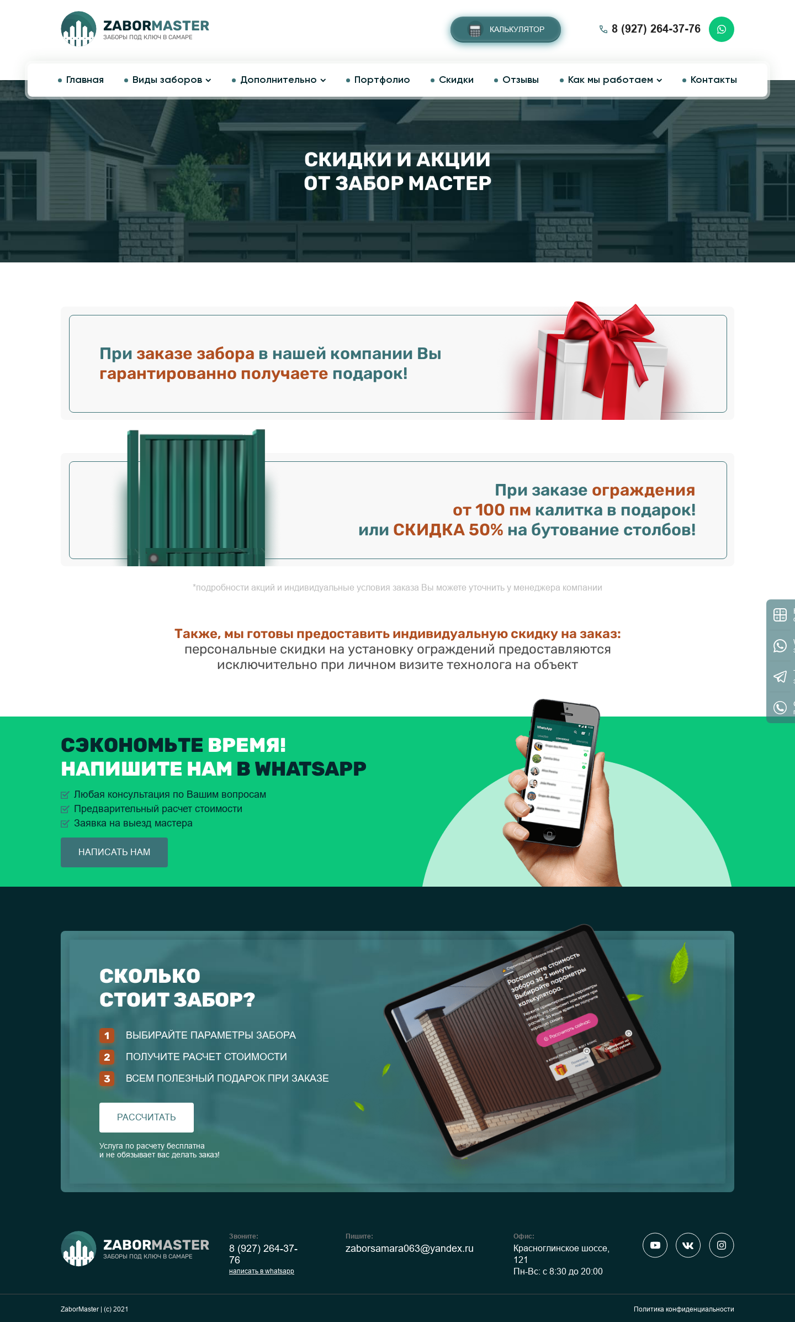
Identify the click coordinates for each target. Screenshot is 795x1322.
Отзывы (520, 80)
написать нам (114, 852)
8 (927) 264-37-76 (263, 1254)
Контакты (714, 80)
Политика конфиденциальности (684, 1309)
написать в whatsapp (261, 1271)
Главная (85, 80)
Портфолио (382, 80)
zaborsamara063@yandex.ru (410, 1248)
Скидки (456, 80)
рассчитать (146, 1117)
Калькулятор (517, 29)
